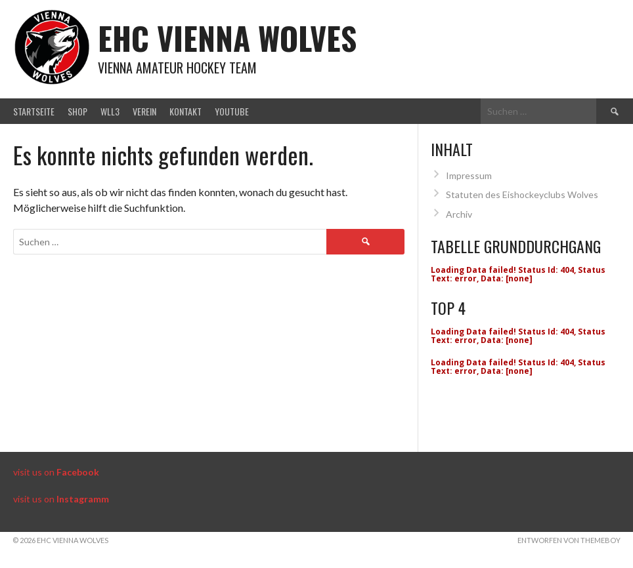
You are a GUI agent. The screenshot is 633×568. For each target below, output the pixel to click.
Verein (144, 111)
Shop (77, 111)
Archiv (459, 214)
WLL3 (110, 111)
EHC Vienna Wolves (227, 37)
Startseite (34, 111)
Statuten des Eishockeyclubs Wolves (522, 194)
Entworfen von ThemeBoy (569, 540)
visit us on (56, 471)
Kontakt (185, 111)
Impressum (469, 175)
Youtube (232, 111)
